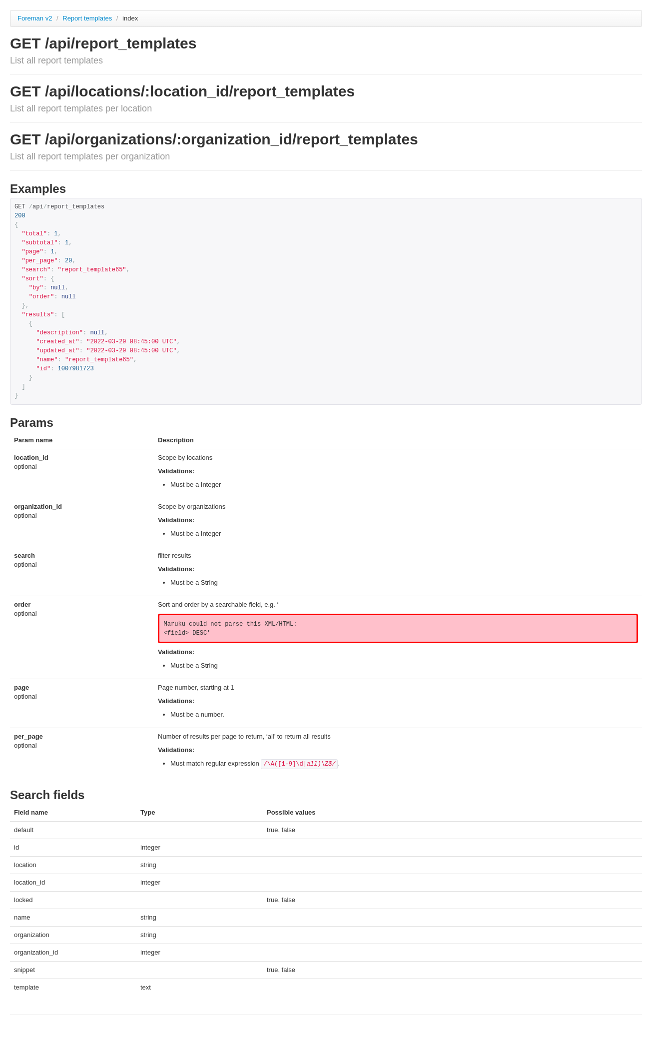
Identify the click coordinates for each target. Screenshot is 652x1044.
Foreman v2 (34, 18)
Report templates (88, 18)
